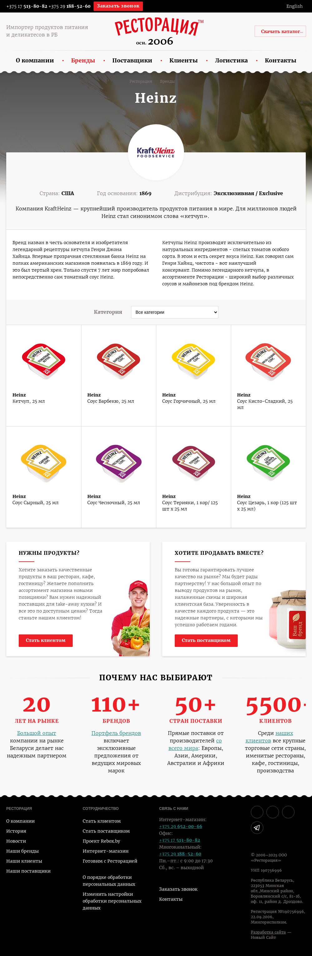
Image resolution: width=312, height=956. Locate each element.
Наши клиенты (24, 861)
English (294, 6)
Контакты (171, 899)
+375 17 (22, 6)
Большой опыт (36, 733)
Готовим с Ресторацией (110, 861)
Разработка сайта (268, 932)
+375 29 (69, 6)
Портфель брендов (116, 733)
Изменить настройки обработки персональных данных (112, 901)
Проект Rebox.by (101, 841)
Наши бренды (22, 851)
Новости (16, 841)
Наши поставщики (28, 871)
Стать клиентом (46, 640)
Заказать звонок (118, 6)
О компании (20, 821)
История (16, 831)
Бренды (167, 81)
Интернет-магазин (106, 851)
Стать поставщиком (206, 640)
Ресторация (140, 81)
